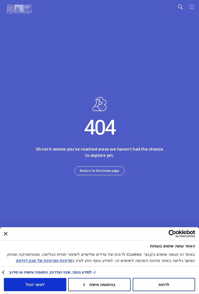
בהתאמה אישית (99, 284)
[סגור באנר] (6, 234)
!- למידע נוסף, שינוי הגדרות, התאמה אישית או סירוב (52, 272)
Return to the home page (99, 171)
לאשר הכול (35, 284)
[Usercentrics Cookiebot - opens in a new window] (182, 234)
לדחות (164, 284)
